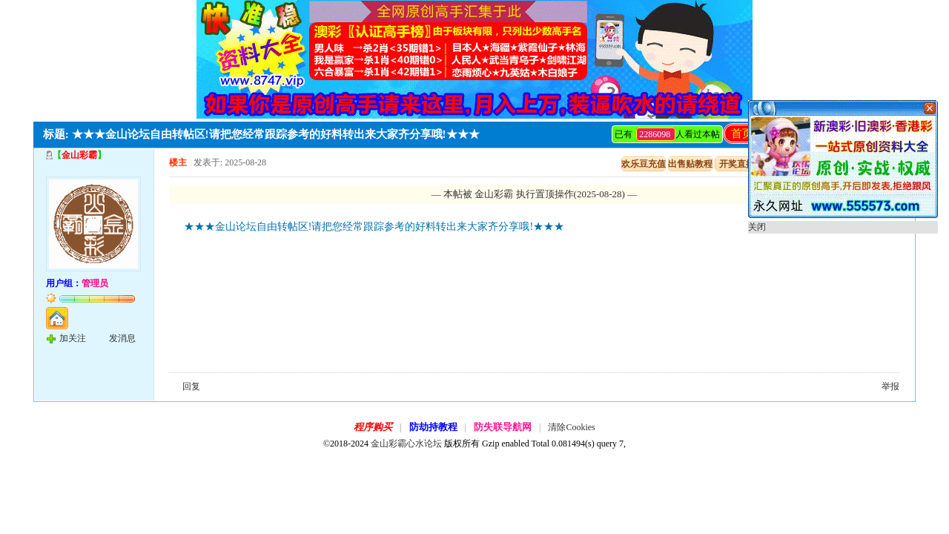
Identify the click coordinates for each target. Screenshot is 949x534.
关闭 (757, 227)
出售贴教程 (690, 164)
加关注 (72, 338)
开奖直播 (737, 164)
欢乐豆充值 (643, 164)
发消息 (122, 338)
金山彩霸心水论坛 (406, 443)
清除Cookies (571, 427)
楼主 (178, 162)
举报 (890, 386)
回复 (191, 386)
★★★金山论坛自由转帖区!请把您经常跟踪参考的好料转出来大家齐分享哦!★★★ (374, 226)
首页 (742, 133)
